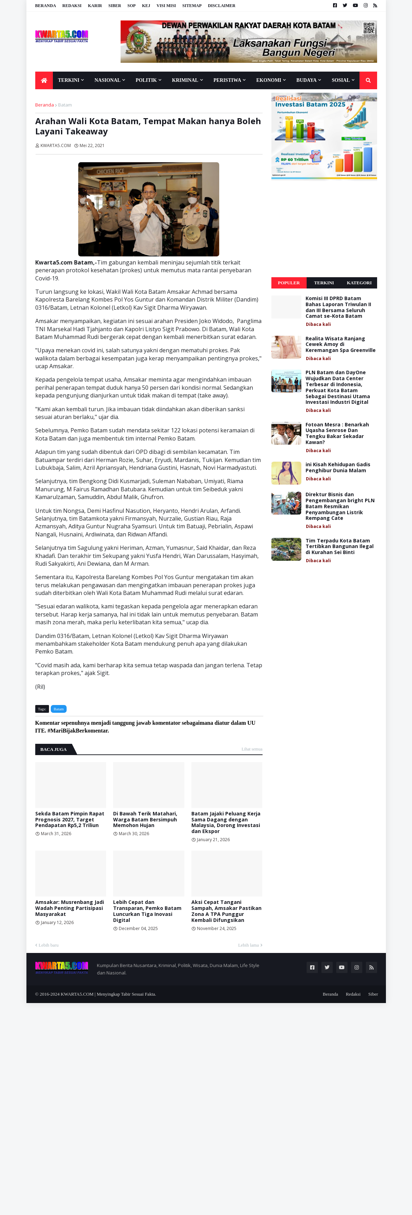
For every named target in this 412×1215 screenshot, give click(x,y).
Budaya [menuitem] (306, 80)
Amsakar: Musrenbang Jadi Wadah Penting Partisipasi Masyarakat (69, 908)
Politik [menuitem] (146, 80)
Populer (289, 282)
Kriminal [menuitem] (185, 80)
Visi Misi (166, 5)
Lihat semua (252, 749)
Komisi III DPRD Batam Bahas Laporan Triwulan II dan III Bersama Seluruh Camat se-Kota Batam (338, 307)
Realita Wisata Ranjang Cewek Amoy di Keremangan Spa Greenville (341, 344)
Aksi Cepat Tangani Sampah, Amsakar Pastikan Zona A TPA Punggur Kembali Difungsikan (226, 911)
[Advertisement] (324, 229)
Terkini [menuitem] (69, 80)
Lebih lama (248, 945)
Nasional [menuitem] (107, 80)
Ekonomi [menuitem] (268, 80)
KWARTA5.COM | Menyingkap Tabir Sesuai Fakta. (108, 994)
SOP (132, 5)
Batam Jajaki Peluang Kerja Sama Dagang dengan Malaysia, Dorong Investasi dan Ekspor (225, 822)
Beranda (45, 5)
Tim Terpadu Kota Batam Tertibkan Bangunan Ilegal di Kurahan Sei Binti (340, 546)
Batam (65, 105)
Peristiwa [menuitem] (227, 80)
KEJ (146, 5)
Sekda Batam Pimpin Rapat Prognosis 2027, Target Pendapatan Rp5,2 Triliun (69, 819)
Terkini (324, 282)
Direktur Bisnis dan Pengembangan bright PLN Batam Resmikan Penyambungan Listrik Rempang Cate (340, 506)
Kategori (359, 282)
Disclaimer (221, 5)
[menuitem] (44, 80)
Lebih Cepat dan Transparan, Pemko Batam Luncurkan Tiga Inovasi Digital (147, 911)
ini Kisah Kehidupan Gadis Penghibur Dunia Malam (338, 468)
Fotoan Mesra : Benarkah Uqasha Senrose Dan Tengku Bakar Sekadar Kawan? (337, 433)
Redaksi (72, 5)
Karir (95, 5)
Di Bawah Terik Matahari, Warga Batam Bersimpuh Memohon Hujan (145, 819)
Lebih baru (49, 945)
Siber (115, 5)
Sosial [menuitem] (341, 80)
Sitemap (192, 5)
